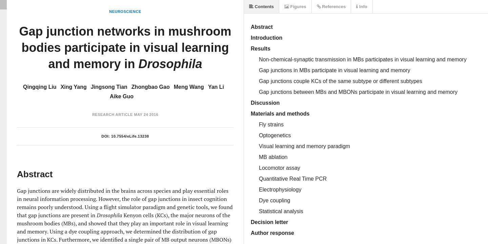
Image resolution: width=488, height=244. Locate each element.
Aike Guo (122, 96)
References (331, 6)
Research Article (112, 115)
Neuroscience (125, 11)
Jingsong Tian (109, 87)
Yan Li (216, 87)
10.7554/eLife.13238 (130, 136)
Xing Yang (74, 87)
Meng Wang (189, 87)
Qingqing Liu (40, 87)
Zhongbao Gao (150, 87)
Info (361, 6)
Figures (295, 6)
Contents (261, 6)
